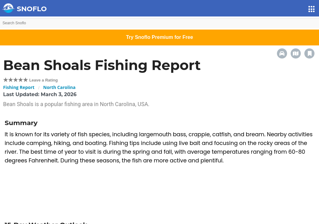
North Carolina (59, 87)
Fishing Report (19, 87)
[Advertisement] (159, 194)
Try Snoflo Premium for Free (159, 37)
